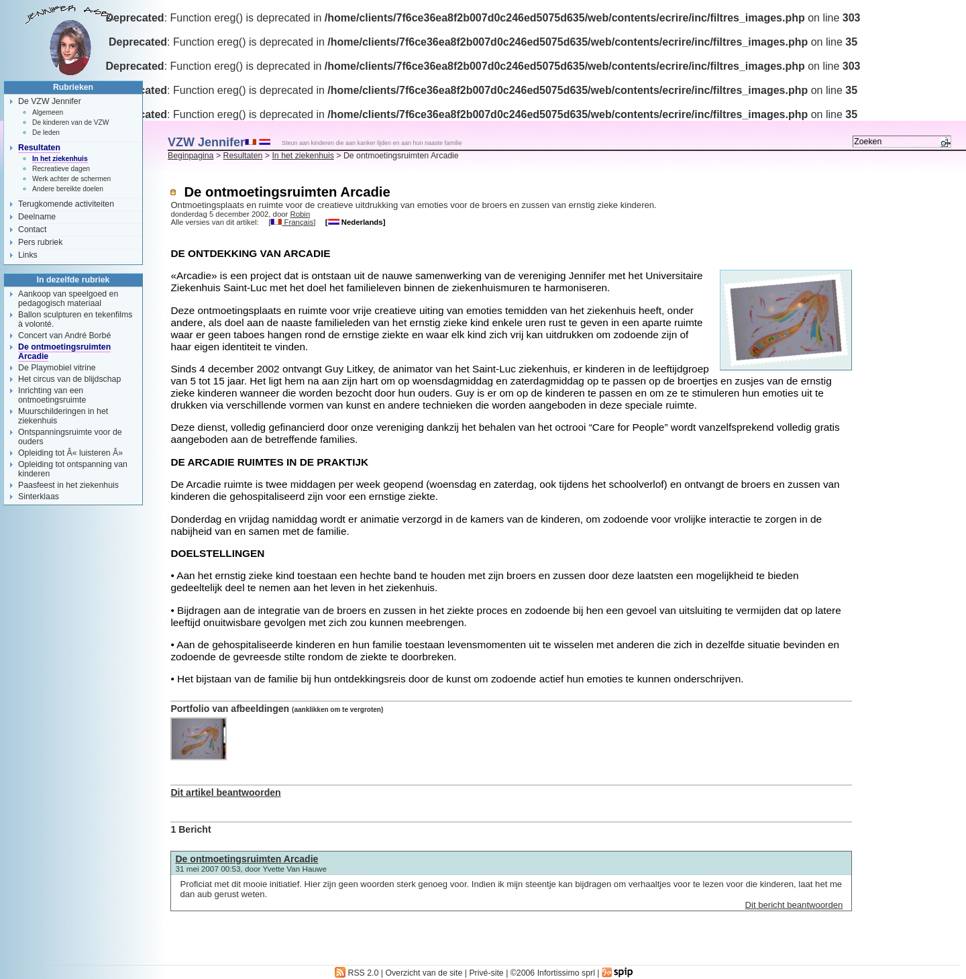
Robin (300, 214)
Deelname (37, 216)
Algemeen (47, 112)
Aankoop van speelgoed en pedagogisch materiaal (68, 298)
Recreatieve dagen (61, 168)
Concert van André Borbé (64, 335)
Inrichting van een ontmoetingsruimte (52, 395)
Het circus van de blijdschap (69, 379)
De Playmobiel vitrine (57, 367)
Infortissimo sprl (566, 973)
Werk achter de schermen (71, 179)
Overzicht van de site (423, 973)
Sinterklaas (38, 496)
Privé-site (486, 973)
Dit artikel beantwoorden (225, 792)
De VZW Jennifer (49, 101)
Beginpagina (190, 155)
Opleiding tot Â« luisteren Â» (70, 453)
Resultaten (243, 155)
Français (291, 222)
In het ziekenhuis (302, 155)
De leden (46, 132)
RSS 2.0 (356, 973)
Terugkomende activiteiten (66, 204)
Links (28, 255)
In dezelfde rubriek (73, 280)
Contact (32, 229)
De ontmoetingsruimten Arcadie (246, 859)
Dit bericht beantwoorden (794, 905)
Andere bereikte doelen (67, 189)
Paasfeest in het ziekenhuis (68, 485)
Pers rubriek (40, 242)
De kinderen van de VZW (70, 122)
